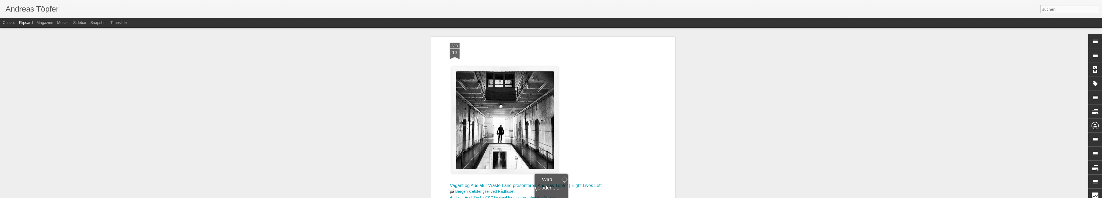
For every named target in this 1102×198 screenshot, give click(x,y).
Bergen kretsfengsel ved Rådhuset (484, 49)
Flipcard (26, 22)
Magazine (45, 22)
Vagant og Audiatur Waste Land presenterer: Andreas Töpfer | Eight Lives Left (526, 43)
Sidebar (80, 22)
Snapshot (98, 22)
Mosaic (63, 22)
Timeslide (118, 22)
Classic (9, 22)
